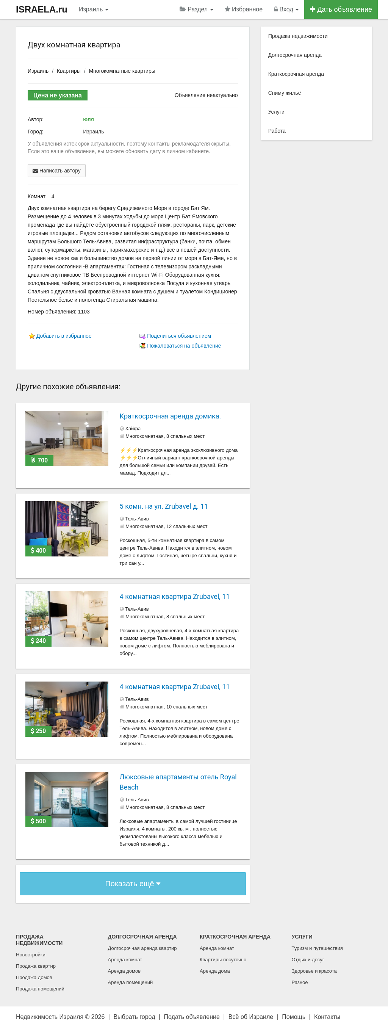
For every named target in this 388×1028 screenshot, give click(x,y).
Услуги (276, 112)
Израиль (93, 9)
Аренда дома (215, 971)
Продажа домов (34, 977)
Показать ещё (132, 883)
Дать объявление (341, 9)
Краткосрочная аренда (296, 74)
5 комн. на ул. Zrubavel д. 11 (164, 506)
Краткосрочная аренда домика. (170, 416)
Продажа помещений (40, 989)
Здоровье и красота (314, 971)
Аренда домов (124, 971)
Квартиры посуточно (223, 959)
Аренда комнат (125, 959)
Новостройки (30, 954)
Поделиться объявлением (179, 336)
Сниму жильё (284, 93)
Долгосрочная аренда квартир (142, 948)
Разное (300, 982)
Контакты (327, 1017)
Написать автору (57, 171)
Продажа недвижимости (298, 36)
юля (88, 119)
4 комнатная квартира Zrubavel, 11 (175, 596)
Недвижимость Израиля (49, 1017)
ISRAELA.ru (41, 9)
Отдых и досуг (308, 959)
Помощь (293, 1017)
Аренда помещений (130, 982)
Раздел (196, 9)
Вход (286, 9)
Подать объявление (192, 1017)
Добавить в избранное (64, 336)
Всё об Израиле (250, 1017)
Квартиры (69, 71)
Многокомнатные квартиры (122, 71)
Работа (277, 131)
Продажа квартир (36, 966)
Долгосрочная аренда (295, 55)
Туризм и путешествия (317, 948)
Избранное (244, 9)
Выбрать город (134, 1017)
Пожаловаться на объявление (184, 346)
